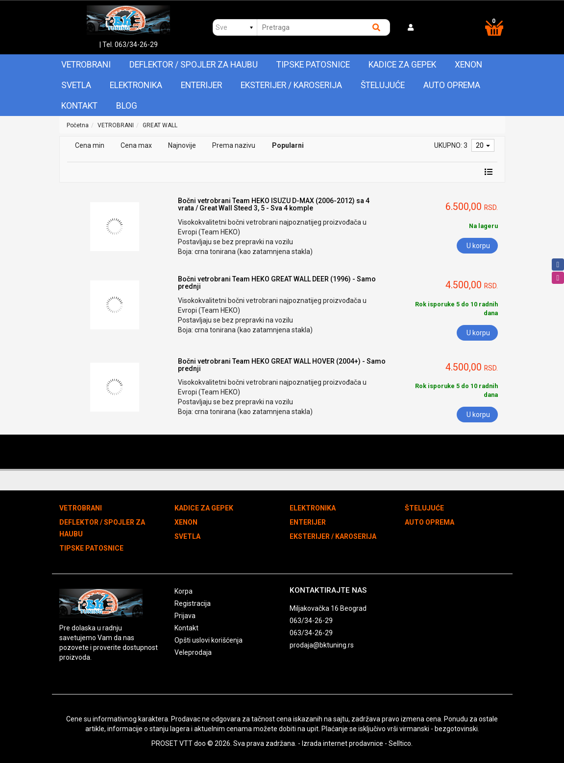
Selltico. (401, 743)
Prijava (185, 616)
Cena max (136, 145)
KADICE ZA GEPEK (402, 64)
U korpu (478, 246)
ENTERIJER (201, 85)
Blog (126, 106)
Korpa (183, 591)
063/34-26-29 (311, 620)
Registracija (192, 603)
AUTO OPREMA (451, 85)
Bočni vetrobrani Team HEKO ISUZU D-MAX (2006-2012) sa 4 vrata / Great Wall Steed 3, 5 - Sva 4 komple (273, 204)
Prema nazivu (233, 145)
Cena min (89, 145)
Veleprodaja (193, 652)
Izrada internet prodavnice (342, 743)
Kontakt (79, 106)
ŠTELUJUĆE (383, 85)
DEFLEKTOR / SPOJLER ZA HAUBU (193, 64)
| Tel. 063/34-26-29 (128, 44)
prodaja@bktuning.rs (322, 645)
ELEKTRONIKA (136, 85)
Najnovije (182, 145)
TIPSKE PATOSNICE (313, 64)
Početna (78, 125)
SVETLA (76, 85)
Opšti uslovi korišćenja (208, 640)
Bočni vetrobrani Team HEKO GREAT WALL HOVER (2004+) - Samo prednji (282, 364)
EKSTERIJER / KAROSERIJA (291, 85)
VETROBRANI (86, 64)
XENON (468, 64)
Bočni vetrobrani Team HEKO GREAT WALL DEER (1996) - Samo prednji (277, 282)
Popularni (288, 145)
